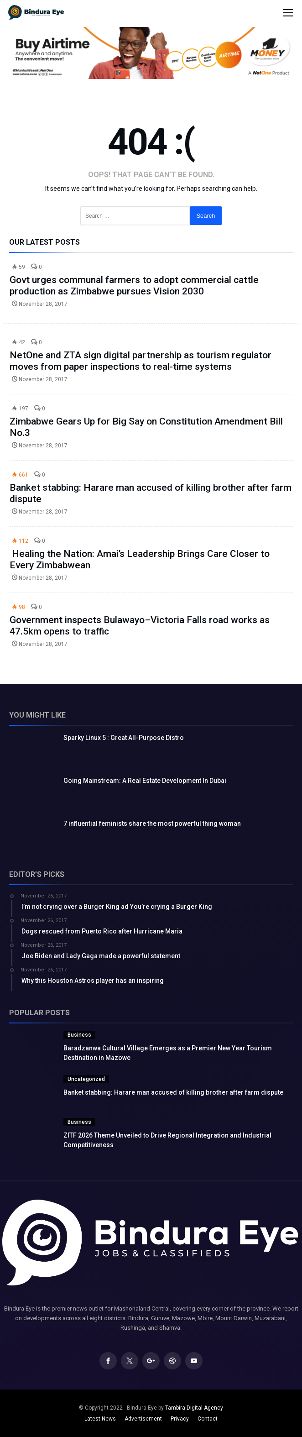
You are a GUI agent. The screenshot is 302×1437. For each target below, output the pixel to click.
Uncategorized (86, 1079)
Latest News (100, 1419)
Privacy (180, 1419)
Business (79, 1035)
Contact (208, 1419)
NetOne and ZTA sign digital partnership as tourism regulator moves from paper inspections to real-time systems (140, 361)
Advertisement (143, 1419)
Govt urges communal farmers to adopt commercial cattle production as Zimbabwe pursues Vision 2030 (134, 285)
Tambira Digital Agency (194, 1408)
